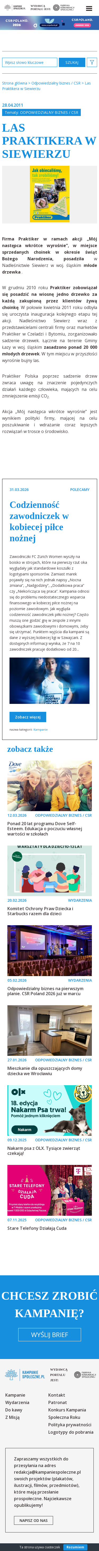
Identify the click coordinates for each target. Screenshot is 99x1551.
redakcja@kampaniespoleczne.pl (47, 1472)
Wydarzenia (17, 1402)
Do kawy (13, 1410)
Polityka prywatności (69, 1425)
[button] (88, 7)
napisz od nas (34, 1520)
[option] (49, 195)
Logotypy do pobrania (70, 1432)
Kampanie (41, 729)
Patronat (57, 1402)
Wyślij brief (49, 1334)
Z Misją (12, 1417)
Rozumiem (75, 1547)
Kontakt (56, 1395)
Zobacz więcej (28, 716)
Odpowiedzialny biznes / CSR (49, 112)
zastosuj (72, 62)
